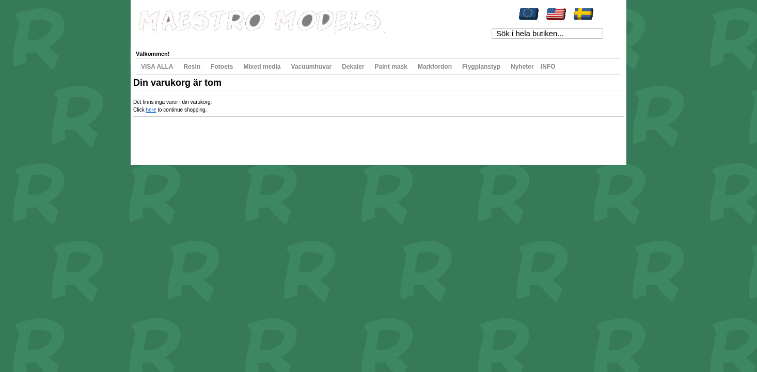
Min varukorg (241, 38)
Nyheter (522, 66)
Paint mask (391, 66)
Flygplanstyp (481, 66)
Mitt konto (157, 38)
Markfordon (435, 66)
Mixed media (261, 66)
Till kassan (279, 38)
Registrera (315, 38)
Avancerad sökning (239, 136)
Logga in (347, 38)
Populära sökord (193, 136)
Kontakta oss (281, 136)
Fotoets (222, 66)
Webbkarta (157, 136)
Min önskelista (196, 38)
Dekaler (353, 66)
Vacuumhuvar (311, 66)
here (151, 110)
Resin (191, 66)
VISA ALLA (157, 66)
